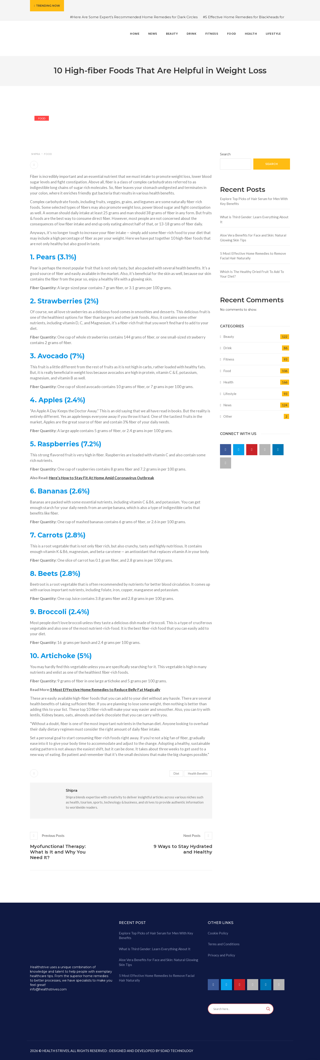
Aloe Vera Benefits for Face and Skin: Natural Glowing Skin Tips (253, 237)
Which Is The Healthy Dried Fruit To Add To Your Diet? (252, 274)
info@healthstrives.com (48, 989)
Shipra (35, 154)
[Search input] (238, 1009)
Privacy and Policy (221, 955)
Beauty (228, 337)
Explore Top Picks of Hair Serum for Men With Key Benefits (254, 201)
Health (228, 382)
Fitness (228, 359)
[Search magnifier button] (268, 1009)
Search (225, 154)
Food (41, 118)
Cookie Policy (218, 933)
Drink (227, 348)
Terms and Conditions (224, 944)
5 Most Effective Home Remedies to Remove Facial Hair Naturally (253, 255)
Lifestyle (229, 394)
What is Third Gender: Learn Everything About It (254, 219)
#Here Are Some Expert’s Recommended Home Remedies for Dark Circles (134, 17)
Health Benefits (198, 773)
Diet (176, 773)
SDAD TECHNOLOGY (176, 1051)
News (227, 405)
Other (227, 416)
